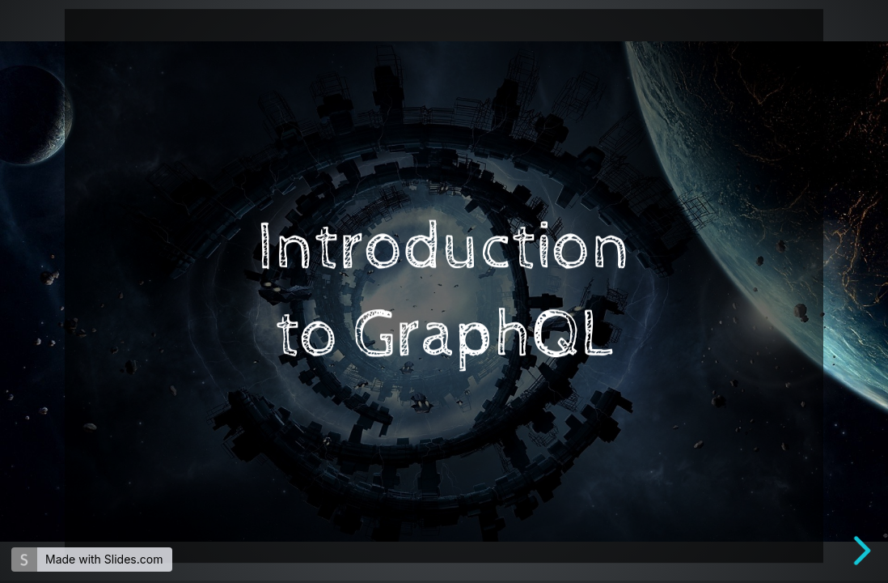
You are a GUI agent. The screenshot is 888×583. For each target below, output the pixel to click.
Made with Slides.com (104, 559)
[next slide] (862, 550)
